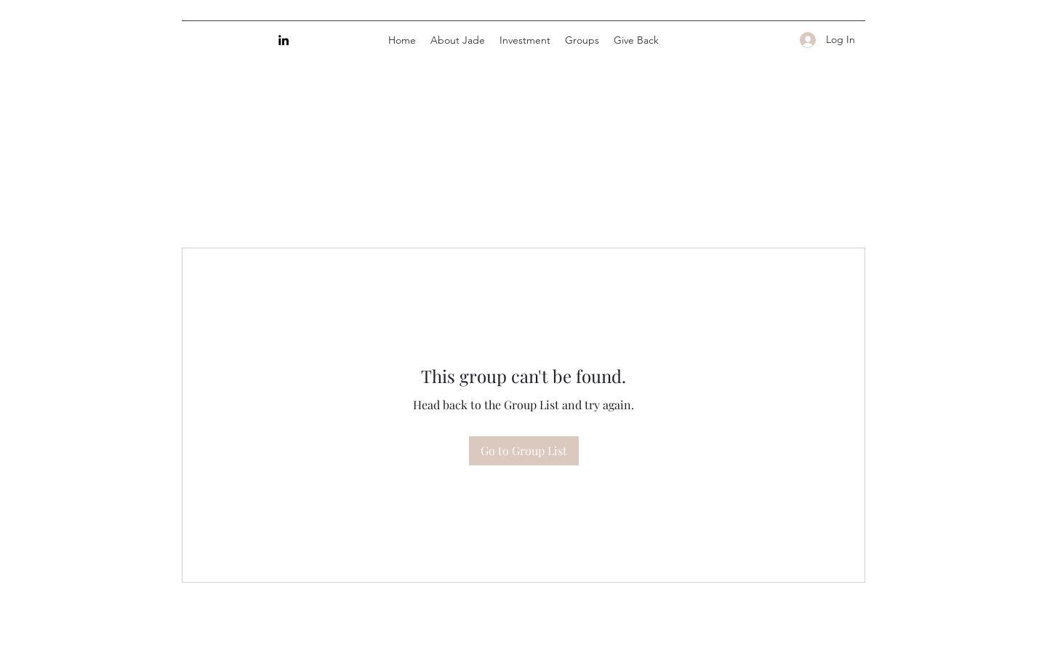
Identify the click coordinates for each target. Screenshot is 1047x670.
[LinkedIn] (283, 40)
